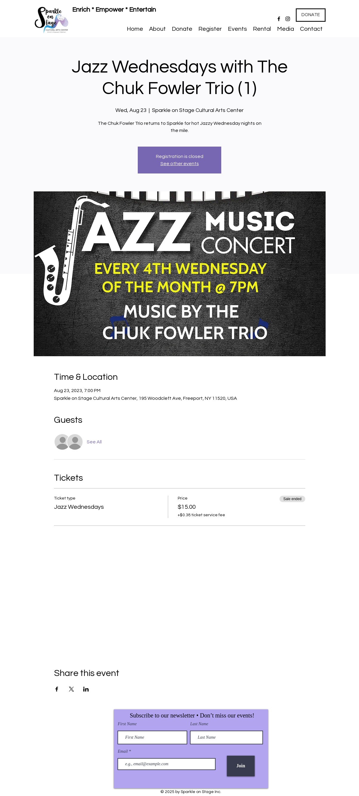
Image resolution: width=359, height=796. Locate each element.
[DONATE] (311, 15)
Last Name (199, 724)
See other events (179, 163)
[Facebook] (279, 19)
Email (123, 751)
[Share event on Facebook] (57, 689)
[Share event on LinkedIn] (86, 689)
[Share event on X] (71, 689)
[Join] (241, 766)
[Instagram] (288, 19)
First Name (127, 724)
